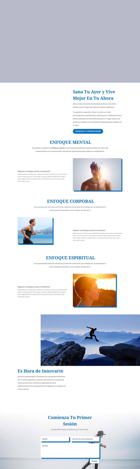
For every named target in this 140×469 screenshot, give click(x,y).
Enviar (94, 461)
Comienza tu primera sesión (88, 131)
